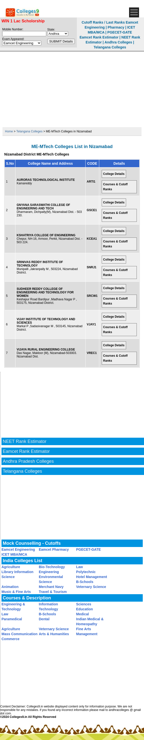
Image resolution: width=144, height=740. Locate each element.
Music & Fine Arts (16, 592)
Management (86, 634)
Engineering (49, 572)
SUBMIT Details (61, 41)
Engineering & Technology (13, 606)
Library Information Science (17, 574)
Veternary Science (91, 587)
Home (9, 131)
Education (84, 609)
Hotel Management (91, 577)
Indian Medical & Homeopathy (89, 621)
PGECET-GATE (119, 32)
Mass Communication (19, 634)
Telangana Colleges (110, 47)
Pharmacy (116, 27)
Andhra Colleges (118, 42)
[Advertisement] (72, 88)
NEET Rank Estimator (25, 441)
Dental (44, 619)
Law (79, 567)
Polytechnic (86, 572)
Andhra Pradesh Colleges (28, 461)
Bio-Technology (52, 567)
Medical (82, 614)
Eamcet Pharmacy (54, 549)
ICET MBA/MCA (14, 554)
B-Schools (84, 582)
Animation (9, 587)
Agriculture (10, 567)
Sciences (83, 604)
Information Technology (48, 606)
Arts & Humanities (54, 634)
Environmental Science (51, 579)
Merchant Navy (51, 587)
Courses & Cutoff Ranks (115, 187)
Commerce (10, 639)
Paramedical (11, 619)
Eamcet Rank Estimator (99, 37)
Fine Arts (83, 629)
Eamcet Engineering (18, 549)
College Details (114, 174)
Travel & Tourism (53, 592)
